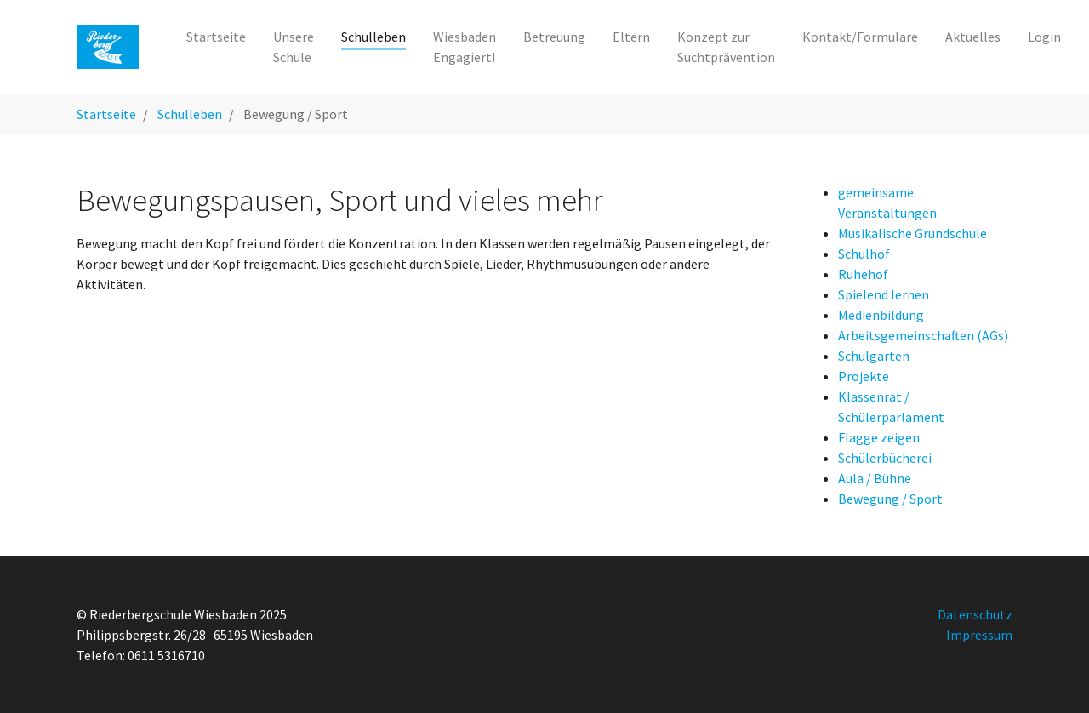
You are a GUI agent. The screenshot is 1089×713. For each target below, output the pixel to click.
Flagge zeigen (879, 437)
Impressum (979, 634)
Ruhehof (863, 273)
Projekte (863, 376)
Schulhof (864, 253)
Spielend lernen (883, 294)
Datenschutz (975, 614)
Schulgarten (873, 355)
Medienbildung (881, 314)
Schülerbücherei (885, 457)
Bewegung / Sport (890, 498)
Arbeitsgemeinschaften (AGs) (923, 335)
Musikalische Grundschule (912, 233)
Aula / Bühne (874, 478)
